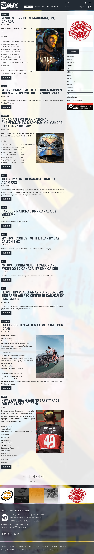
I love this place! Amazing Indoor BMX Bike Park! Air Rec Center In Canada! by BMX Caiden (32, 295)
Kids (3, 261)
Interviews (5, 321)
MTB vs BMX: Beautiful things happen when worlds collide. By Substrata (31, 91)
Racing (4, 207)
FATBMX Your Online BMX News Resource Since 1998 (11, 4)
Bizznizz (70, 78)
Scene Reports (72, 97)
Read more (6, 78)
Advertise (45, 546)
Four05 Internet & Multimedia (41, 550)
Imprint (4, 546)
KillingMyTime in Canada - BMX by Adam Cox (28, 180)
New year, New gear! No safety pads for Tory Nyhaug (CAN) (30, 402)
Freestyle (5, 14)
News (70, 66)
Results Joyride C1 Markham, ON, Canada (28, 19)
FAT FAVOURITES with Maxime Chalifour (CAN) (32, 327)
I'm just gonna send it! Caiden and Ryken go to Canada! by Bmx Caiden (29, 267)
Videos (4, 86)
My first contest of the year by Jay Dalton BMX (30, 240)
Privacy (11, 546)
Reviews (70, 94)
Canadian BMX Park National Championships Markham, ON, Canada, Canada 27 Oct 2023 (32, 122)
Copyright (19, 546)
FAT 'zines (71, 91)
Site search (64, 546)
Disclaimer (28, 546)
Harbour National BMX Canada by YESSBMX (28, 213)
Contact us (54, 546)
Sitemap (37, 546)
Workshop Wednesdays (75, 100)
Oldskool (70, 88)
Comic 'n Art (71, 81)
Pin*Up (70, 84)
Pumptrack (71, 62)
